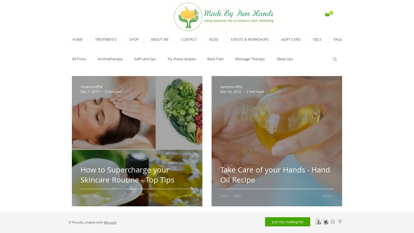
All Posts (79, 58)
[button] (329, 13)
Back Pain (215, 58)
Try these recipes (181, 58)
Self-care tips (145, 58)
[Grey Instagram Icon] (333, 221)
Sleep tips (285, 58)
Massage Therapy (250, 58)
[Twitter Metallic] (325, 221)
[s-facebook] (318, 221)
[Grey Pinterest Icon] (340, 221)
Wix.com (110, 222)
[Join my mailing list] (287, 222)
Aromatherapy (110, 58)
